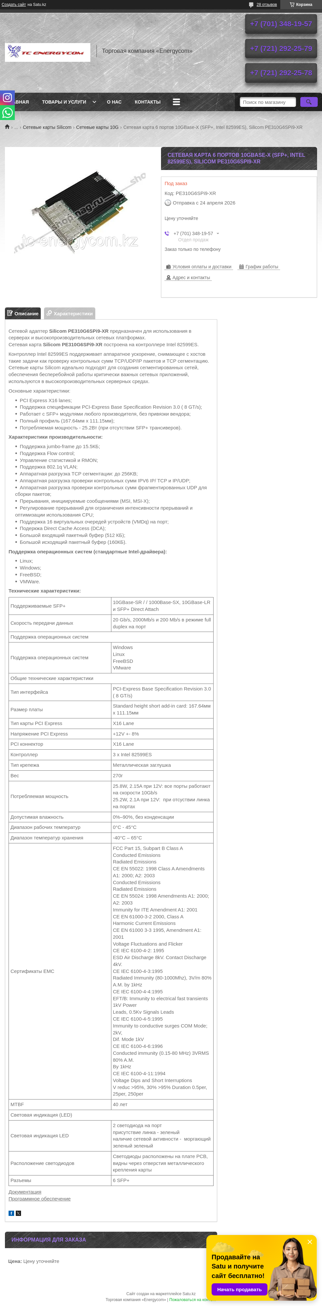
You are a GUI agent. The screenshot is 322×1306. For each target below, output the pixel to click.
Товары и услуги (64, 102)
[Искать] (309, 102)
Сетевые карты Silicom (47, 127)
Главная (18, 102)
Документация (25, 1192)
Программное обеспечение (40, 1198)
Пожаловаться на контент (192, 1299)
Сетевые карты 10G (97, 127)
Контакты (147, 102)
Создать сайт (14, 4)
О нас (114, 102)
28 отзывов (267, 4)
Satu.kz (189, 1294)
